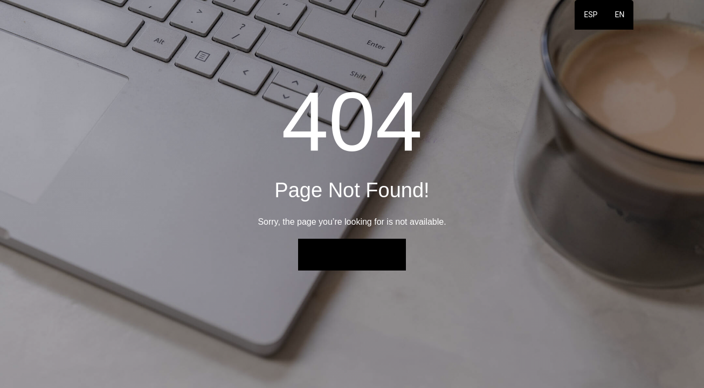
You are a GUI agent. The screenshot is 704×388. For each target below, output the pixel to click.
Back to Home (352, 254)
